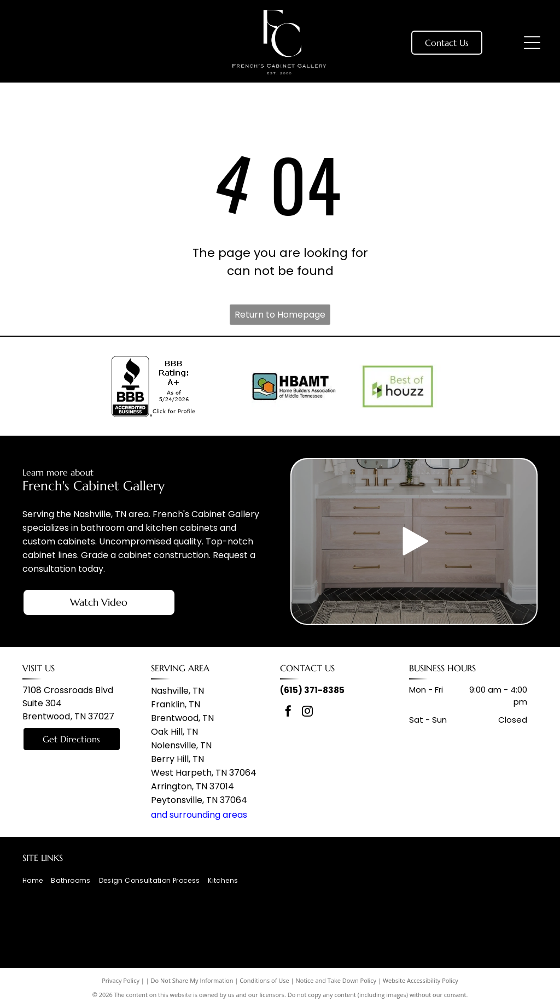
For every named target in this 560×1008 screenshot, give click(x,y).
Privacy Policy (120, 980)
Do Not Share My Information (192, 980)
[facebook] (288, 712)
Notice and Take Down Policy (336, 980)
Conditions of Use (264, 980)
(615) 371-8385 (312, 690)
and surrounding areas (199, 814)
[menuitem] (36, 881)
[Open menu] (532, 42)
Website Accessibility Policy (420, 980)
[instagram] (307, 712)
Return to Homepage (280, 314)
